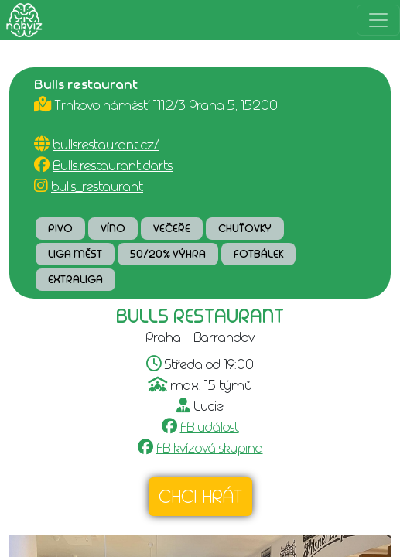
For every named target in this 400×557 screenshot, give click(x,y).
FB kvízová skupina (209, 448)
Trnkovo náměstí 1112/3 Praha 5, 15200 (166, 105)
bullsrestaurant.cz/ (106, 144)
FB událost (209, 427)
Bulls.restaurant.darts (113, 165)
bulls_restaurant (97, 186)
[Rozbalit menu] (378, 20)
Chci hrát (200, 497)
